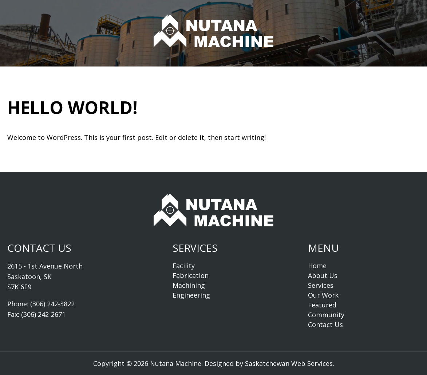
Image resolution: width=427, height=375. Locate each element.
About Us (101, 69)
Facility (184, 265)
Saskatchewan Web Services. (289, 363)
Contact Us (357, 69)
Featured (246, 69)
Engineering (191, 295)
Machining (189, 285)
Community (299, 69)
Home (59, 69)
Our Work (196, 69)
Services (148, 69)
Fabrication (191, 275)
